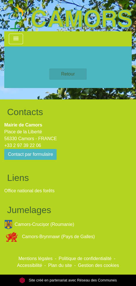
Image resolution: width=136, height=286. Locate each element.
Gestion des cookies (98, 265)
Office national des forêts (29, 190)
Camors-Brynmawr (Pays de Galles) (49, 237)
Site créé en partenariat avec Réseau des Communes (68, 280)
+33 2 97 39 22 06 (22, 145)
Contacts (25, 112)
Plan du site (60, 265)
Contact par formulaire (30, 154)
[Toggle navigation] (16, 39)
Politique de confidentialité (85, 258)
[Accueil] (70, 16)
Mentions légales (35, 258)
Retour (68, 74)
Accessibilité (29, 265)
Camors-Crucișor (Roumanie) (39, 225)
